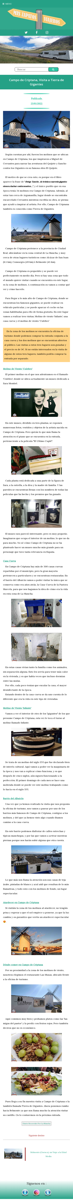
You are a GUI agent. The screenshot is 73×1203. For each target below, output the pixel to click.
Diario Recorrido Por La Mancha (36, 1123)
